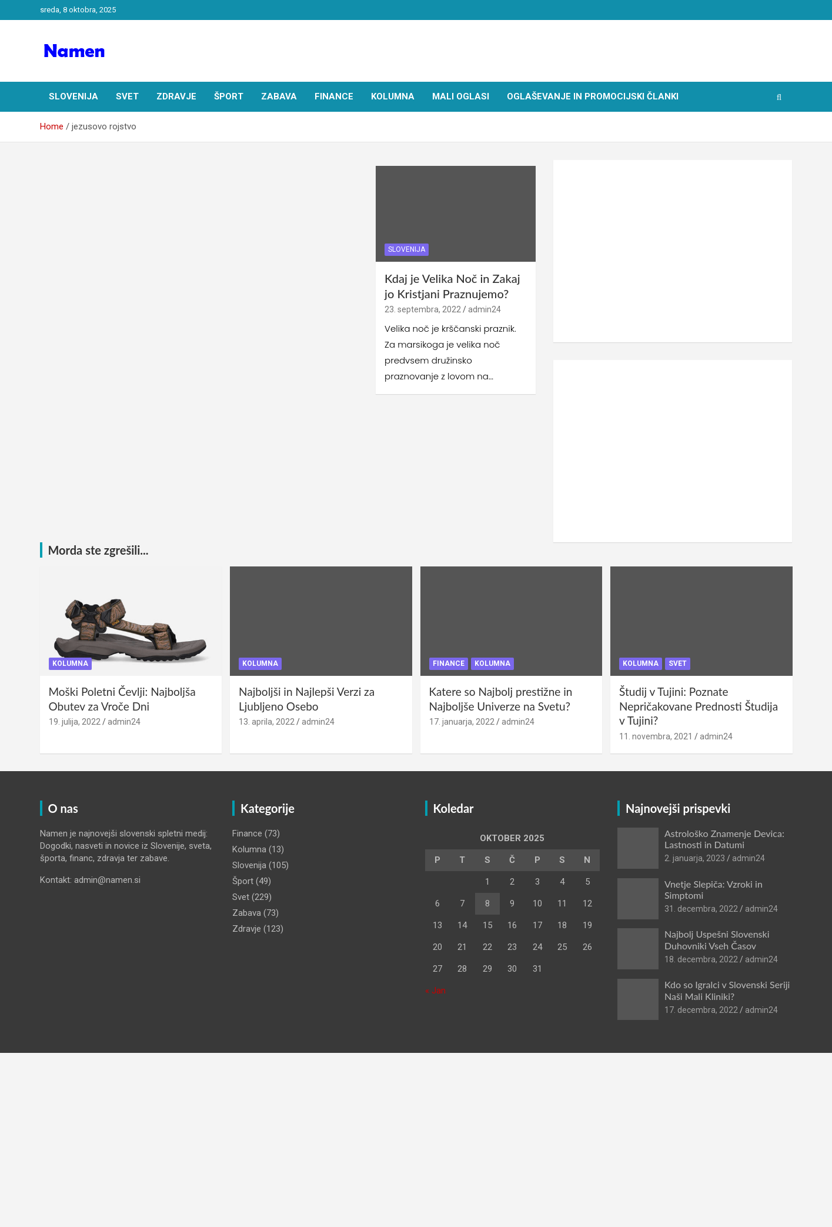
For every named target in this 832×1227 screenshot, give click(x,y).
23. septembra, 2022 (423, 309)
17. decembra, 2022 (701, 1010)
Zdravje (176, 96)
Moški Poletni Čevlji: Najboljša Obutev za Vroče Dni (122, 699)
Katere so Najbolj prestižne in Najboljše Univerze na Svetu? (501, 699)
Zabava (279, 96)
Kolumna (393, 96)
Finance (334, 96)
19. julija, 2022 (75, 721)
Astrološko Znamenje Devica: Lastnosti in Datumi (724, 839)
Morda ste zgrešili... (98, 550)
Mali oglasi (460, 96)
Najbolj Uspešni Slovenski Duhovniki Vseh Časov (717, 939)
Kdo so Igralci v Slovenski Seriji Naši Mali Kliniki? (727, 990)
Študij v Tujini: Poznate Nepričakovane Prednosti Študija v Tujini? (698, 706)
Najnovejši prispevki (678, 808)
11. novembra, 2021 (656, 736)
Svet (127, 96)
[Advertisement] (673, 251)
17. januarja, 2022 (461, 721)
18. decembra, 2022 (701, 959)
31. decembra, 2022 (701, 908)
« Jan (435, 990)
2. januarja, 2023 (694, 858)
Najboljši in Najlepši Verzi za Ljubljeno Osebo (307, 699)
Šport (228, 96)
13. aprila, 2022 (267, 721)
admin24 (484, 309)
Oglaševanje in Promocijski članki (593, 96)
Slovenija (73, 96)
